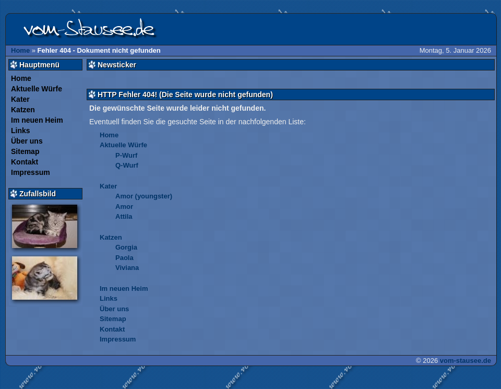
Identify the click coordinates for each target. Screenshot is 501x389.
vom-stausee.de (465, 360)
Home (20, 50)
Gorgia (126, 247)
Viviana (127, 268)
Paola (124, 258)
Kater (20, 99)
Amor (124, 206)
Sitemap (25, 151)
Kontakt (24, 162)
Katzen (23, 109)
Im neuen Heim (37, 120)
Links (20, 130)
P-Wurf (126, 155)
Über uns (27, 141)
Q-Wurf (126, 165)
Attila (124, 216)
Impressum (30, 172)
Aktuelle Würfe (36, 89)
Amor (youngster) (143, 196)
